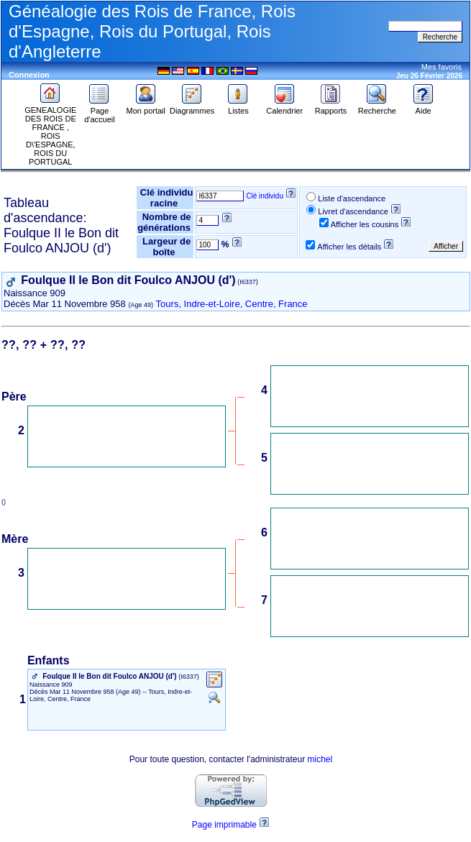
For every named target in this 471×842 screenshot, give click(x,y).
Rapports (331, 107)
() (5, 501)
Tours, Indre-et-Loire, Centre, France (232, 303)
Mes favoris (441, 67)
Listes (238, 107)
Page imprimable (224, 825)
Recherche (377, 107)
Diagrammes (192, 107)
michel (320, 759)
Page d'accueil (99, 111)
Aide (423, 107)
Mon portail (146, 107)
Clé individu (264, 196)
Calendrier (284, 107)
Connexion (29, 74)
